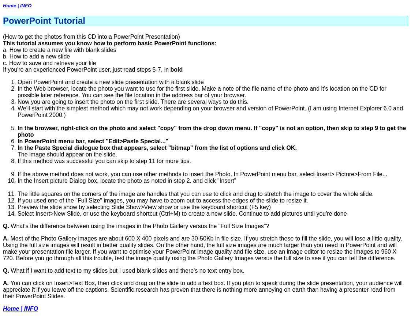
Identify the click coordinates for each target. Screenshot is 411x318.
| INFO (24, 5)
